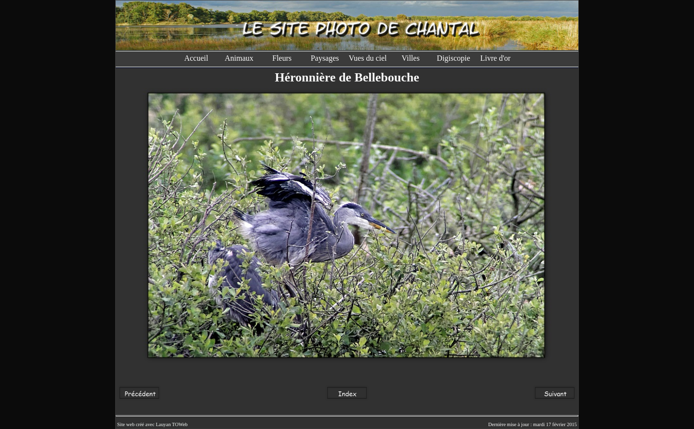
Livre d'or (496, 58)
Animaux (239, 58)
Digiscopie (453, 58)
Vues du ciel (367, 58)
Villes (410, 58)
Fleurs (282, 58)
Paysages (325, 58)
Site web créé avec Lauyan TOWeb (152, 424)
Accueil (196, 58)
